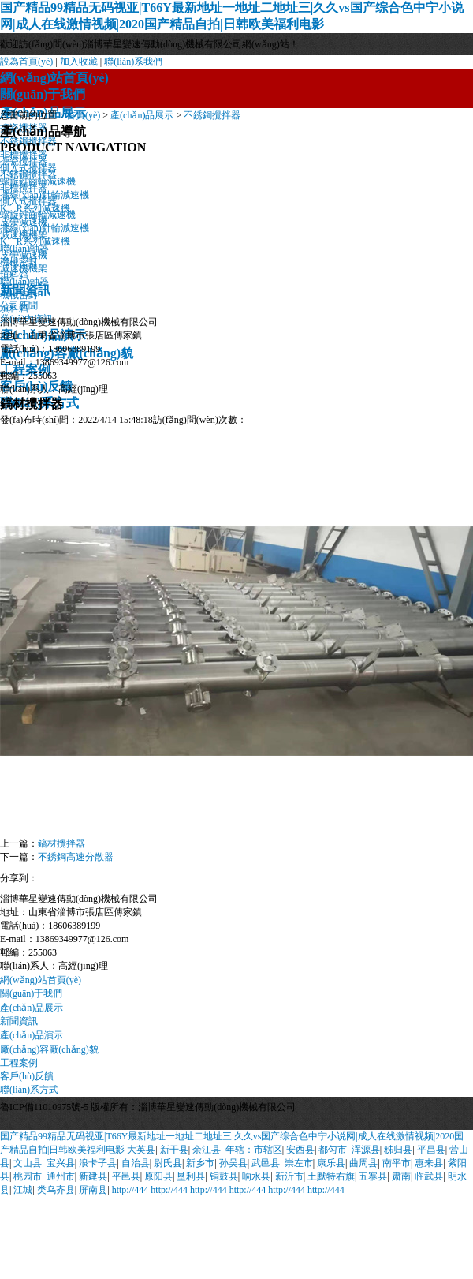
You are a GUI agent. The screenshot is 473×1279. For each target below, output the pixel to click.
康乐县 (331, 1163)
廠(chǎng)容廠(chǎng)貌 (49, 1049)
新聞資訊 (19, 1021)
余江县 (206, 1149)
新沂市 (289, 1176)
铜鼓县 (224, 1176)
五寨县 (373, 1176)
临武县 (429, 1176)
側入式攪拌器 (28, 201)
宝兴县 (61, 1163)
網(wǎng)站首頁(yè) (54, 77)
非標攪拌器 (23, 187)
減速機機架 (23, 268)
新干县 (174, 1149)
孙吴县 (233, 1163)
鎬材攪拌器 (61, 843)
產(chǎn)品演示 (31, 1035)
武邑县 (265, 1163)
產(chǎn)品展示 (141, 115)
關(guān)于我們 (42, 94)
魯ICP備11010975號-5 (44, 1107)
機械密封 (19, 295)
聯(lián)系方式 (29, 1089)
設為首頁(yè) (26, 61)
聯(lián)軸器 (24, 281)
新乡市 (200, 1163)
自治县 (135, 1163)
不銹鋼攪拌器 (212, 115)
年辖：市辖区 (253, 1149)
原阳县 (158, 1176)
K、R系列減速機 (35, 241)
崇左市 (299, 1163)
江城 (22, 1189)
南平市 (396, 1163)
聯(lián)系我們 (133, 61)
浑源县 (366, 1149)
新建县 (93, 1176)
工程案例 (19, 1062)
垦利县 (191, 1176)
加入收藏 (79, 61)
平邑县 (126, 1176)
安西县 (300, 1149)
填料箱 (14, 308)
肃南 (401, 1176)
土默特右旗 (331, 1176)
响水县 (256, 1176)
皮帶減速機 (23, 254)
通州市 (61, 1176)
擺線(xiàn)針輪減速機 (44, 228)
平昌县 (431, 1149)
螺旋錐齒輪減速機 (38, 214)
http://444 (130, 1189)
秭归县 (398, 1149)
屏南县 (93, 1189)
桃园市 (27, 1176)
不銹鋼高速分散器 (76, 856)
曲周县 (363, 1163)
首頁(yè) (83, 115)
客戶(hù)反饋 (27, 1076)
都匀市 (332, 1149)
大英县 (141, 1149)
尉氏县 (168, 1163)
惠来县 (429, 1163)
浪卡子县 (98, 1163)
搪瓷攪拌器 (23, 160)
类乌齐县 (56, 1189)
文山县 (27, 1163)
